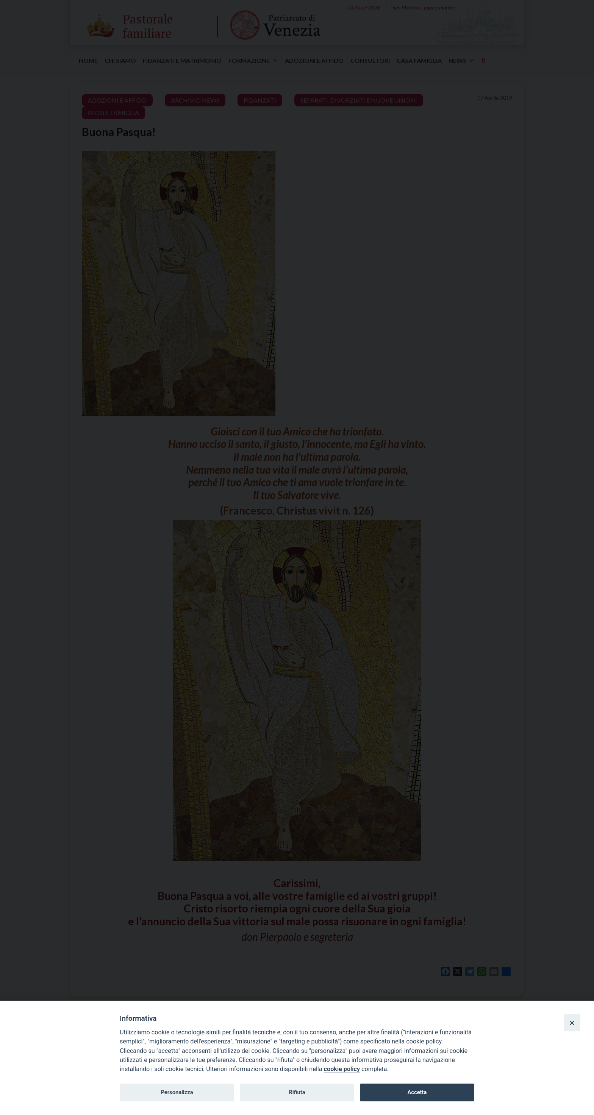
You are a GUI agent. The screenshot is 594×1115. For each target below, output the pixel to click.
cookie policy (342, 1069)
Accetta (417, 1092)
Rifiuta (297, 1092)
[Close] (572, 1022)
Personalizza (177, 1092)
